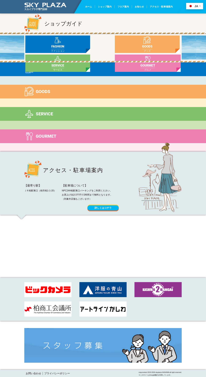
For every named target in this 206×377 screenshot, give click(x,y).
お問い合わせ (33, 373)
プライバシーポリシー (57, 373)
